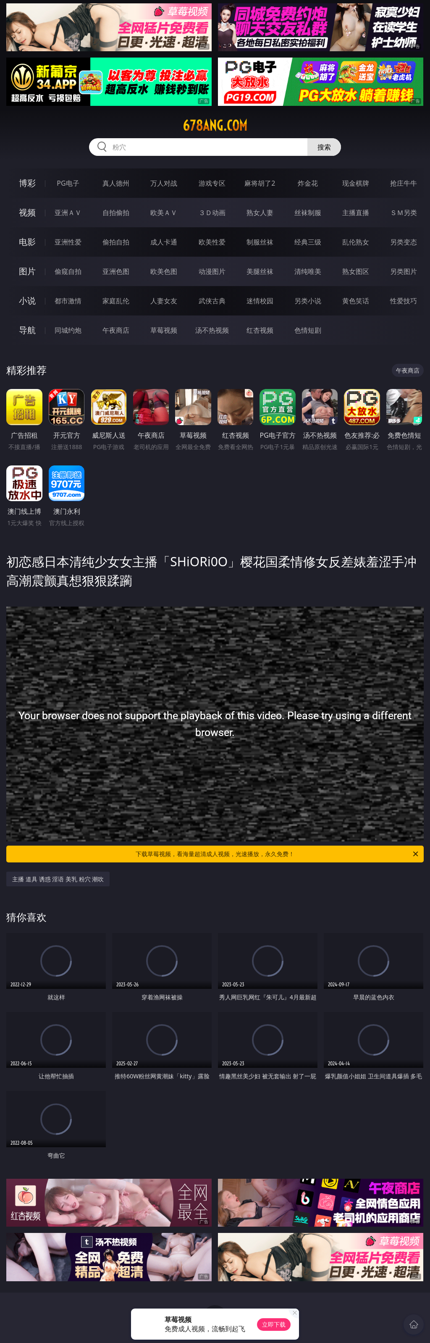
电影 (27, 241)
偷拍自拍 (115, 242)
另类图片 (403, 271)
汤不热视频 (212, 330)
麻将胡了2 (259, 183)
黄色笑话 (355, 300)
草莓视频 (163, 330)
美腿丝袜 (259, 271)
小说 (27, 300)
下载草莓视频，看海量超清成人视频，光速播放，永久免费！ (278, 854)
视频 (27, 212)
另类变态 (403, 242)
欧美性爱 (212, 242)
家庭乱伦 (115, 300)
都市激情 (68, 300)
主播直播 (355, 212)
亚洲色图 (115, 271)
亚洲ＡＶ (68, 212)
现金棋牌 (355, 183)
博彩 (27, 183)
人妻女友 (163, 300)
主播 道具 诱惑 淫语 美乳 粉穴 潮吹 (58, 879)
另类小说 (307, 300)
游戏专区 (212, 183)
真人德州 (115, 183)
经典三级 (307, 242)
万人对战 (163, 183)
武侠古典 (212, 300)
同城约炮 (68, 330)
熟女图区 (355, 271)
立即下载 (274, 1324)
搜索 (324, 147)
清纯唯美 (307, 271)
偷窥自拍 (68, 271)
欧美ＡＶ (163, 212)
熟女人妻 (259, 212)
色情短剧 (307, 330)
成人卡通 (163, 242)
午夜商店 (115, 330)
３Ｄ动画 (212, 212)
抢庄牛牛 (403, 183)
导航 (27, 330)
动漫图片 (212, 271)
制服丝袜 (259, 242)
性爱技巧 (403, 300)
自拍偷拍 (115, 212)
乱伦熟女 (355, 242)
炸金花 (308, 183)
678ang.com (215, 125)
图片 (27, 271)
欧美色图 (163, 271)
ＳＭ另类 (403, 212)
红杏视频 (259, 330)
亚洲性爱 (68, 242)
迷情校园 (259, 300)
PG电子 (68, 183)
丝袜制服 (307, 212)
